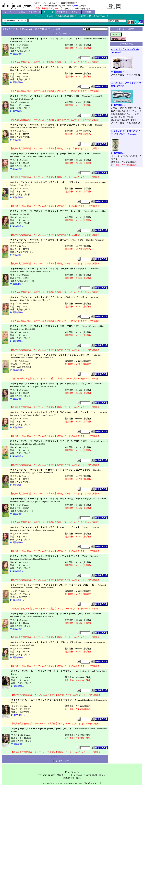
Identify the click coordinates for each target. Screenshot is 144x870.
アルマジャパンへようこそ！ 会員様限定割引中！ (56, 3)
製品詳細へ (18, 53)
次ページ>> (64, 33)
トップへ (55, 756)
